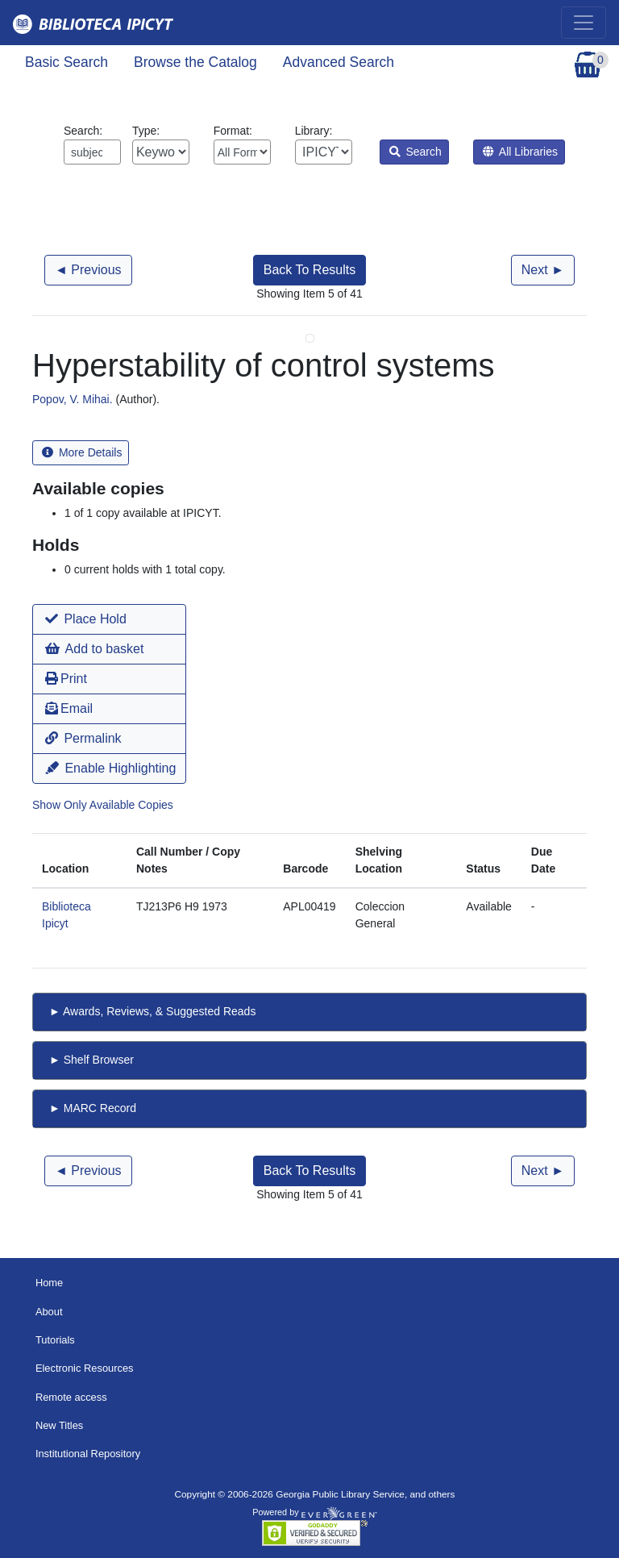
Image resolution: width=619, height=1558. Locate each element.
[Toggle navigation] (583, 22)
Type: (160, 144)
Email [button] (69, 708)
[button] (109, 619)
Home (49, 1283)
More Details (82, 452)
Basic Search (66, 62)
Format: (242, 144)
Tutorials (55, 1340)
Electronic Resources (84, 1368)
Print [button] (66, 678)
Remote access (71, 1397)
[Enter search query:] (92, 152)
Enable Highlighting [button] (110, 768)
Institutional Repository (87, 1454)
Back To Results (309, 270)
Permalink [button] (83, 738)
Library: (323, 144)
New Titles (59, 1425)
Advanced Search (338, 62)
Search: (92, 144)
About (49, 1312)
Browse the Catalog (195, 62)
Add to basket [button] (94, 649)
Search (415, 151)
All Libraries (520, 151)
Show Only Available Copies (102, 804)
